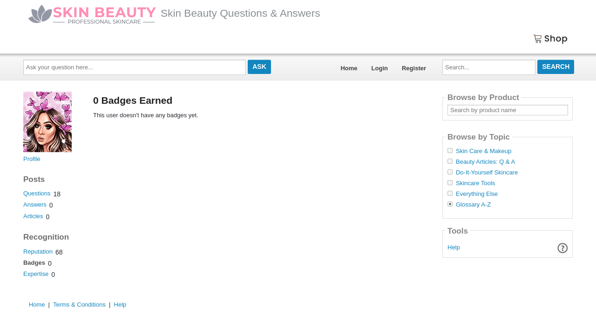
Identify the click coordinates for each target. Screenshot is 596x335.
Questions (37, 193)
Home (348, 68)
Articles (33, 216)
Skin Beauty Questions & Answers (174, 13)
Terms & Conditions (79, 304)
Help (453, 247)
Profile (32, 158)
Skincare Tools (475, 183)
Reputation (38, 251)
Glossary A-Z (473, 204)
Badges (34, 262)
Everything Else (477, 194)
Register (414, 68)
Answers (35, 204)
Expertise (35, 273)
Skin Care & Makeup (483, 151)
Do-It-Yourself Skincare (487, 172)
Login (380, 68)
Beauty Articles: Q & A (485, 162)
